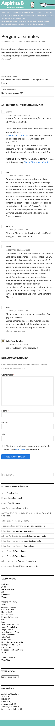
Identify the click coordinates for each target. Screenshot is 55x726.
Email (4, 422)
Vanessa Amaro (8, 657)
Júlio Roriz (6, 637)
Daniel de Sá (6, 612)
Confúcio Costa (8, 609)
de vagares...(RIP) (8, 704)
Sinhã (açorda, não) (14, 341)
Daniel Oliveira (7, 614)
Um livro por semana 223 (27, 91)
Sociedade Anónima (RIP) (12, 709)
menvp (9, 112)
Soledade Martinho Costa (12, 650)
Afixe (3, 604)
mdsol (8, 246)
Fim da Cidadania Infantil (36, 162)
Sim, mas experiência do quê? (28, 541)
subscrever (20, 449)
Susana (4, 652)
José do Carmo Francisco (12, 632)
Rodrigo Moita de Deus (11, 644)
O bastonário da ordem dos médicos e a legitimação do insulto (27, 79)
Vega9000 (5, 660)
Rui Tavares (6, 647)
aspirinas (5, 584)
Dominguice (12, 493)
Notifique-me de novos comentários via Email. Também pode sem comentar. (25, 448)
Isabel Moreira (7, 589)
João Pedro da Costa (10, 624)
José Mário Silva (8, 634)
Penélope (5, 594)
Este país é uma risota (36, 526)
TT (2, 655)
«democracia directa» (18, 135)
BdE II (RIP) (6, 701)
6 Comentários (39, 41)
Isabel (3, 622)
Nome (4, 410)
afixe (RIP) (5, 696)
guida (3, 587)
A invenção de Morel (10, 706)
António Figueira (8, 607)
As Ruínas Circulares (10, 694)
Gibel (3, 619)
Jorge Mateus (7, 629)
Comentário (7, 374)
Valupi (28, 41)
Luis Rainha (6, 639)
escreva (50, 15)
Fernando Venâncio (9, 617)
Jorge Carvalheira (9, 627)
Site (3, 434)
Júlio (3, 592)
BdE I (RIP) (5, 699)
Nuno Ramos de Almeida (12, 642)
